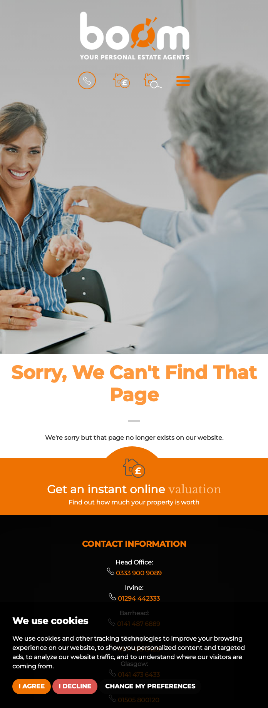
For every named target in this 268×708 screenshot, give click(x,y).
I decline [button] (75, 686)
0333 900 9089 (134, 573)
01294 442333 (134, 598)
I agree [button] (31, 686)
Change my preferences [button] (150, 686)
